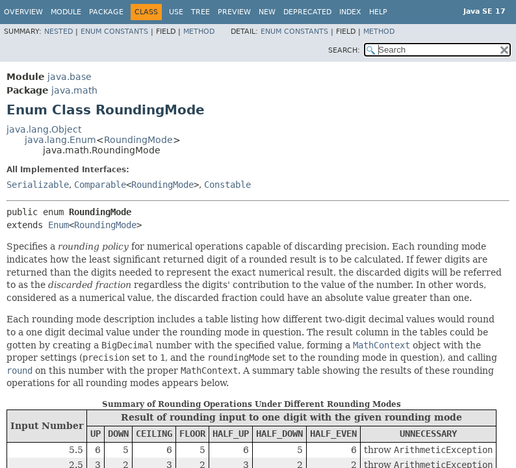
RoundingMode (138, 140)
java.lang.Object (43, 129)
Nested (58, 31)
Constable (227, 184)
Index (350, 12)
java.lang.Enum (60, 140)
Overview (23, 12)
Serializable (37, 184)
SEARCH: (344, 50)
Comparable (100, 184)
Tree (200, 12)
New (267, 12)
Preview (234, 12)
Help (378, 12)
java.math (74, 90)
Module (66, 12)
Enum (58, 225)
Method (198, 31)
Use (176, 12)
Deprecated (307, 12)
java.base (69, 77)
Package (106, 12)
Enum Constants (114, 31)
